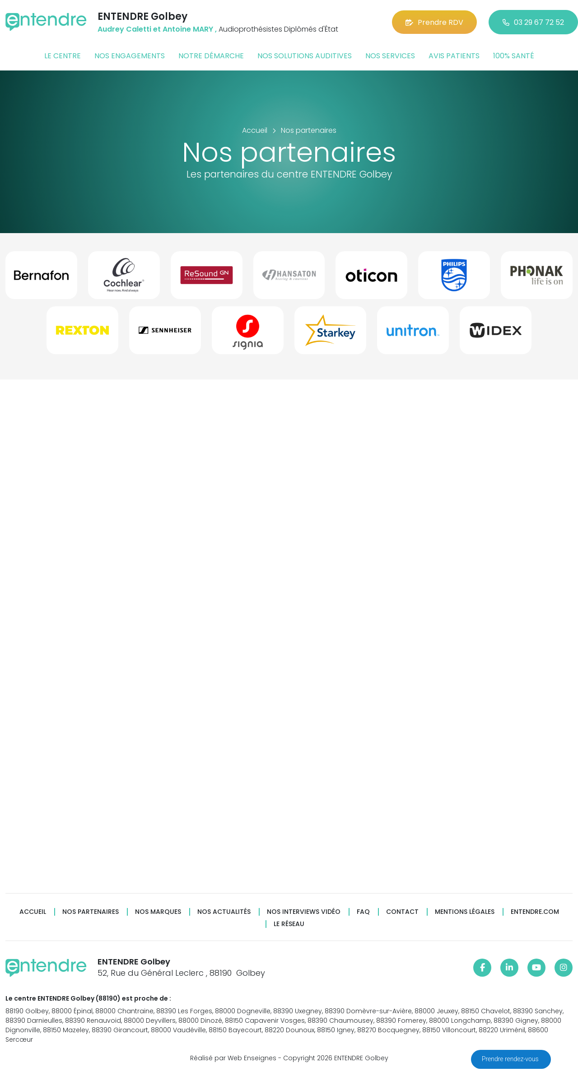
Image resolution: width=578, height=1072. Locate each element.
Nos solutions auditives (304, 56)
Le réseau (289, 924)
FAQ (363, 912)
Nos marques (158, 912)
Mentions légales (464, 912)
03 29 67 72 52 (533, 22)
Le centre (62, 56)
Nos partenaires (90, 912)
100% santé (513, 56)
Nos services (390, 56)
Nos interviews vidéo (303, 912)
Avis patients (454, 56)
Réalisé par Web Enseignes (233, 1058)
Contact (402, 912)
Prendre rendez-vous (511, 1059)
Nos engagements (129, 56)
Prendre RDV (434, 22)
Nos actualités (224, 912)
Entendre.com (535, 912)
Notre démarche (211, 56)
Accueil (32, 912)
